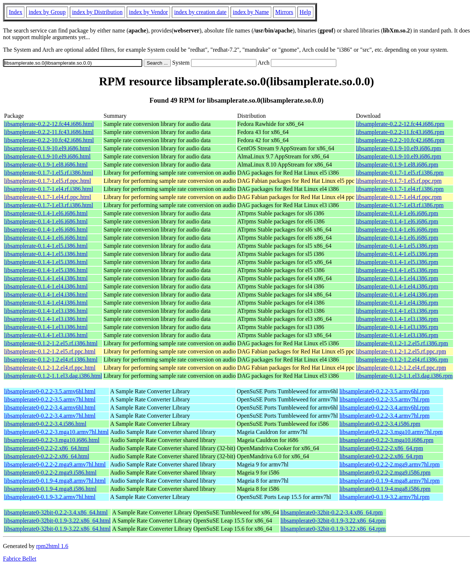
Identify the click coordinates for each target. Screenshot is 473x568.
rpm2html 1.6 (52, 546)
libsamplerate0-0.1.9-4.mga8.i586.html (50, 489)
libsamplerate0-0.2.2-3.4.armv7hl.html (50, 416)
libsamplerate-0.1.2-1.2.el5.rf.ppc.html (49, 351)
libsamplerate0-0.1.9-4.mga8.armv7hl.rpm (389, 481)
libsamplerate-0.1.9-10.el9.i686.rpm (398, 148)
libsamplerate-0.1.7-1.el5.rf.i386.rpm (399, 173)
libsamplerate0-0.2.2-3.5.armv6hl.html (50, 391)
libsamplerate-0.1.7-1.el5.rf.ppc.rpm (399, 181)
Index (15, 12)
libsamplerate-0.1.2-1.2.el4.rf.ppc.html (49, 368)
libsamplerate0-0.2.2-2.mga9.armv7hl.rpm (389, 464)
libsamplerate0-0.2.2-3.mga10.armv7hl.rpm (390, 432)
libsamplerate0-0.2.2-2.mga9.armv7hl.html (55, 464)
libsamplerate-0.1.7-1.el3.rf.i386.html (48, 205)
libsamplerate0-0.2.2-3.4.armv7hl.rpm (384, 416)
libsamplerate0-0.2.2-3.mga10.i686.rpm (386, 440)
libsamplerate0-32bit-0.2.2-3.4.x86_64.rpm (331, 512)
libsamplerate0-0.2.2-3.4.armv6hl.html (50, 407)
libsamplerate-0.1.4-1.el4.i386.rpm (397, 278)
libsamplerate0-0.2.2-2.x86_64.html (46, 448)
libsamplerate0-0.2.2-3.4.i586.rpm (379, 424)
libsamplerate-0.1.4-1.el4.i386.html (46, 278)
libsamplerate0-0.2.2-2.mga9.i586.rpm (385, 472)
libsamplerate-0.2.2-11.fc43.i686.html (48, 132)
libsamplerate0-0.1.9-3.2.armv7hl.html (50, 497)
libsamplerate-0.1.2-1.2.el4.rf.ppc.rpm (401, 368)
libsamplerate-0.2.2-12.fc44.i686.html (49, 124)
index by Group (46, 12)
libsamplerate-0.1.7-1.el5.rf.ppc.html (47, 181)
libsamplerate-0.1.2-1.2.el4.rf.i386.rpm (402, 359)
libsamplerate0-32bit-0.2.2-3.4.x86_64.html (56, 512)
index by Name (251, 12)
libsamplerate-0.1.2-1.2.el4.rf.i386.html (51, 359)
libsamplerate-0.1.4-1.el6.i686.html (46, 213)
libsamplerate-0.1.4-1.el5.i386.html (46, 246)
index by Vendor (148, 12)
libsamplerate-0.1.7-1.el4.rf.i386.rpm (399, 189)
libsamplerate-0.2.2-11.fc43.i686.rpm (400, 132)
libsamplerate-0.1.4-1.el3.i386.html (46, 311)
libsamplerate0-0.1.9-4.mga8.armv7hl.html (55, 481)
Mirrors (284, 12)
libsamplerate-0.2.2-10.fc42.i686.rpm (400, 140)
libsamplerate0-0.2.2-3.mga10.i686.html (51, 440)
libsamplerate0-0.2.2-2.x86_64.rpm (381, 448)
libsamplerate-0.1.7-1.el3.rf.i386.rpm (399, 205)
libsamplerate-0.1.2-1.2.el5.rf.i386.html (51, 343)
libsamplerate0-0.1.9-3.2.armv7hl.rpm (384, 497)
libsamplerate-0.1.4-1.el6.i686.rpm (397, 213)
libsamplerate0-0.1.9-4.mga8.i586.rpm (385, 489)
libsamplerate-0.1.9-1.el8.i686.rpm (397, 164)
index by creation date (200, 12)
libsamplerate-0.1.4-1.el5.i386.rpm (397, 246)
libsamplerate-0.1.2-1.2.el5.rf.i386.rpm (402, 343)
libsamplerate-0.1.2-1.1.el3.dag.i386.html (53, 376)
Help (305, 12)
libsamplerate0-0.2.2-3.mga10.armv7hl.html (56, 432)
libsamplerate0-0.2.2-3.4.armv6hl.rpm (384, 407)
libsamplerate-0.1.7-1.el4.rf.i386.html (48, 189)
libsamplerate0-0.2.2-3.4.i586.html (45, 424)
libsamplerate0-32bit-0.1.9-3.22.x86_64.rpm (333, 520)
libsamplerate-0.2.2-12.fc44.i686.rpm (400, 124)
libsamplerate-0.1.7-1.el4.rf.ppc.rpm (399, 197)
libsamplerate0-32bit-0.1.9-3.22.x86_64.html (57, 520)
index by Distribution (97, 12)
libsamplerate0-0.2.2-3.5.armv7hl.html (50, 399)
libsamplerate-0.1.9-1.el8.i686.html (46, 164)
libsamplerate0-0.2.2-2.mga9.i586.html (50, 472)
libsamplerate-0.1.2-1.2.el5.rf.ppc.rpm (401, 351)
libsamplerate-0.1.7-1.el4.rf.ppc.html (47, 197)
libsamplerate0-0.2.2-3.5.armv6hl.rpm (384, 391)
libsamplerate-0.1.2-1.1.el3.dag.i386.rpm (404, 376)
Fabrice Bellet (19, 558)
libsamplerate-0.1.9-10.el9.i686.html (47, 148)
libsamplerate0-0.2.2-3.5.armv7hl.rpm (384, 399)
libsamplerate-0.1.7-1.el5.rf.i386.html (48, 173)
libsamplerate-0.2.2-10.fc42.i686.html (49, 140)
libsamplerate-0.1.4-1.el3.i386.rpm (397, 311)
